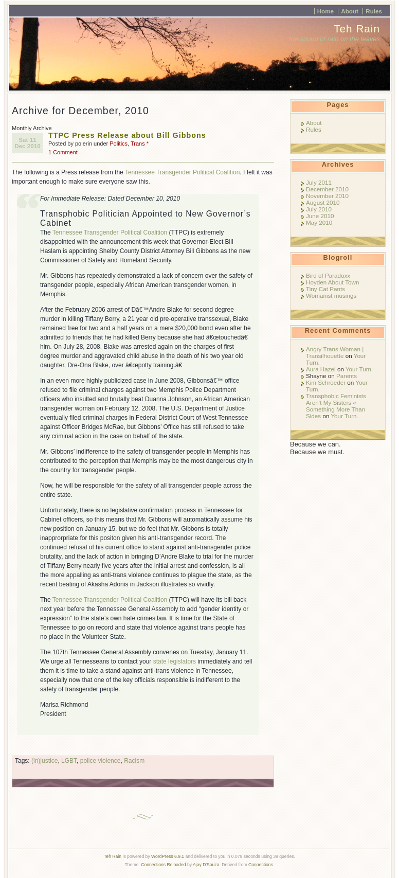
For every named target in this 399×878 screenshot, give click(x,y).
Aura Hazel (321, 369)
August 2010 (322, 202)
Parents (346, 375)
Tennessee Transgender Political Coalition (182, 172)
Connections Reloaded (163, 864)
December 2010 (327, 189)
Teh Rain (357, 28)
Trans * (140, 143)
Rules (374, 11)
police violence (100, 760)
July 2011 (319, 182)
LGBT (69, 760)
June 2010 (320, 215)
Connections (260, 864)
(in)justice (44, 760)
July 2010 (319, 209)
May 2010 (319, 222)
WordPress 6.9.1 (167, 856)
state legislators (174, 661)
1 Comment (63, 152)
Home (325, 11)
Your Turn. (359, 369)
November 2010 (327, 195)
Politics (119, 143)
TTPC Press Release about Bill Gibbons (127, 135)
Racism (134, 760)
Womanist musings (331, 295)
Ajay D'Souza (206, 864)
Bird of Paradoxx (328, 275)
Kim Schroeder (326, 382)
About (349, 11)
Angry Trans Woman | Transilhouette (335, 352)
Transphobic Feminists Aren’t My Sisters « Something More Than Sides (336, 405)
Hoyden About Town (332, 282)
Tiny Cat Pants (325, 288)
